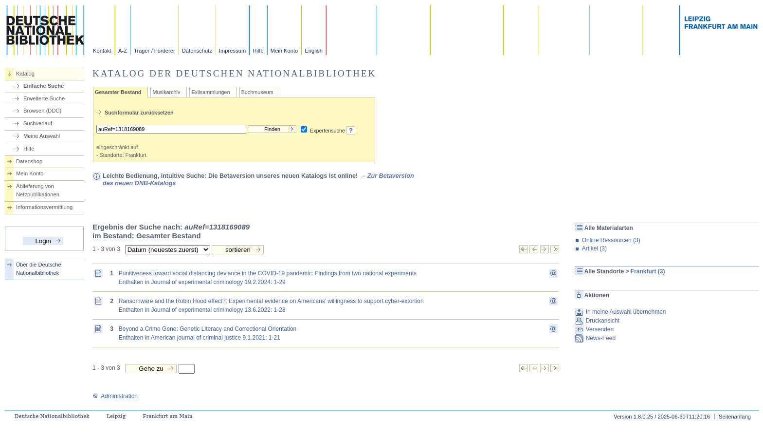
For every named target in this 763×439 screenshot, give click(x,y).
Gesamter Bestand (118, 92)
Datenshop (29, 161)
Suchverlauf (37, 123)
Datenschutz (197, 51)
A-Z (122, 51)
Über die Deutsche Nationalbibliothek (38, 269)
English (314, 51)
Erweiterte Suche (44, 98)
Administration (115, 396)
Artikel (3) (594, 248)
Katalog (25, 73)
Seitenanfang (735, 417)
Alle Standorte (604, 271)
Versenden (600, 329)
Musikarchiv (166, 92)
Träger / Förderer (154, 51)
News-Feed (601, 338)
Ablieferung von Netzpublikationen (37, 190)
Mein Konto (284, 51)
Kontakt (102, 51)
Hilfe (258, 51)
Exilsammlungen (210, 92)
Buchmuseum (257, 92)
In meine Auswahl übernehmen (626, 311)
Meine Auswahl (41, 136)
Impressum (232, 51)
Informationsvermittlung (44, 207)
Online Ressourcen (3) (611, 240)
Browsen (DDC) (42, 111)
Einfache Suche (43, 86)
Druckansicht (602, 320)
